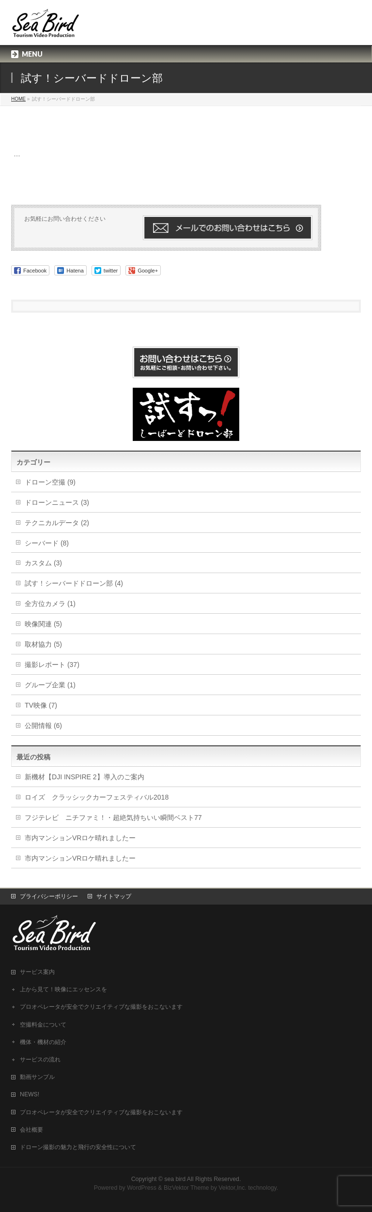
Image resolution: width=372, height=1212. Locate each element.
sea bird (175, 1179)
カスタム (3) (43, 563)
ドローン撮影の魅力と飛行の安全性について (78, 1147)
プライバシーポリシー (49, 896)
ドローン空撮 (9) (50, 482)
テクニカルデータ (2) (57, 523)
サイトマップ (113, 896)
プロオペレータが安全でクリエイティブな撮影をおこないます (101, 1006)
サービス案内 (37, 972)
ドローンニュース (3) (57, 502)
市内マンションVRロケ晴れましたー (80, 838)
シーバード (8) (47, 543)
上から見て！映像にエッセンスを (63, 989)
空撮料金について (43, 1024)
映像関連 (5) (43, 624)
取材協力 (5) (43, 644)
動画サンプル (37, 1077)
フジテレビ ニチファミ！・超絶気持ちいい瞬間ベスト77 (113, 817)
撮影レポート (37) (52, 664)
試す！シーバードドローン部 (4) (74, 583)
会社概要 (31, 1129)
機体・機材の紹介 (43, 1042)
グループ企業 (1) (50, 685)
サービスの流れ (40, 1059)
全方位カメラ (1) (50, 603)
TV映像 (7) (41, 705)
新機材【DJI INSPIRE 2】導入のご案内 (84, 777)
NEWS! (29, 1094)
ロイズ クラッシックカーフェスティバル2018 (97, 797)
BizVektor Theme (186, 1187)
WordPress (141, 1187)
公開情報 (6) (43, 725)
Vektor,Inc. (232, 1187)
